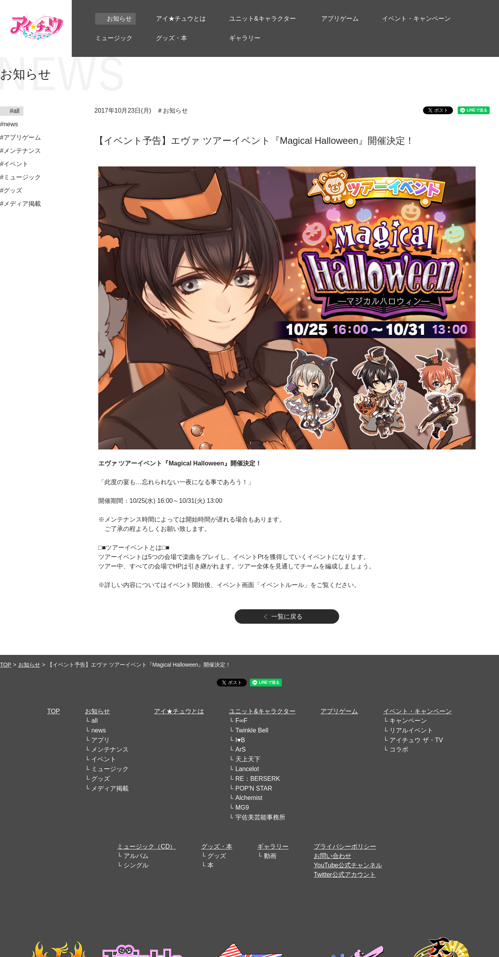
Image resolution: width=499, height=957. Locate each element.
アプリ (100, 740)
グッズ (100, 778)
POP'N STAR (253, 788)
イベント (103, 759)
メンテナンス (110, 749)
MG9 (242, 807)
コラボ (398, 749)
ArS (240, 749)
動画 (270, 856)
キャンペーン (408, 720)
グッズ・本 (216, 846)
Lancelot (247, 769)
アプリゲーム (339, 711)
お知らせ (29, 665)
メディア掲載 (110, 788)
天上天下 (247, 759)
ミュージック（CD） (146, 846)
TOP (5, 665)
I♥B (240, 740)
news (98, 730)
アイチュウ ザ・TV (416, 740)
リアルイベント (411, 730)
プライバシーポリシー (345, 846)
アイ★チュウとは (179, 711)
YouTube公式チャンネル (348, 865)
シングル (136, 865)
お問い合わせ (332, 856)
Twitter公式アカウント (345, 874)
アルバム (136, 856)
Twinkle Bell (251, 730)
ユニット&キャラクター (262, 711)
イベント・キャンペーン (417, 711)
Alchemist (248, 797)
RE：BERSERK (257, 778)
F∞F (241, 720)
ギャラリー (272, 846)
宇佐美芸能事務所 (260, 817)
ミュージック (110, 769)
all (94, 720)
